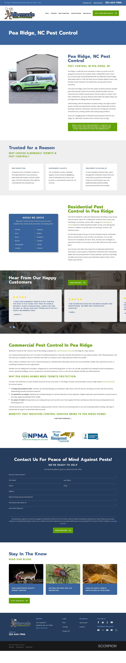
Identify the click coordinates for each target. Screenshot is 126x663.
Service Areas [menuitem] (76, 13)
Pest (64, 654)
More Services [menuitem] (64, 13)
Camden (38, 281)
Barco (15, 277)
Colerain (38, 288)
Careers (82, 658)
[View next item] (14, 358)
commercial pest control (65, 384)
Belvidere (38, 277)
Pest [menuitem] (47, 13)
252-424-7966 (113, 2)
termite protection (108, 415)
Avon (15, 273)
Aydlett (37, 273)
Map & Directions (42, 659)
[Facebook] (98, 654)
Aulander (38, 270)
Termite (65, 658)
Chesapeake (17, 285)
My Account (98, 3)
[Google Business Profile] (103, 654)
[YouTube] (112, 654)
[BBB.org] (107, 654)
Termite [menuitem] (54, 13)
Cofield (37, 285)
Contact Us (87, 3)
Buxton (15, 281)
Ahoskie (16, 270)
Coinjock (16, 288)
